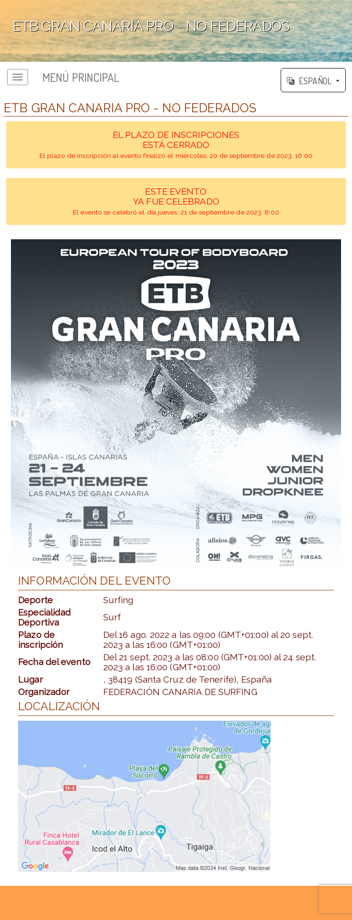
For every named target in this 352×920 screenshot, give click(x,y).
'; (176, 31)
